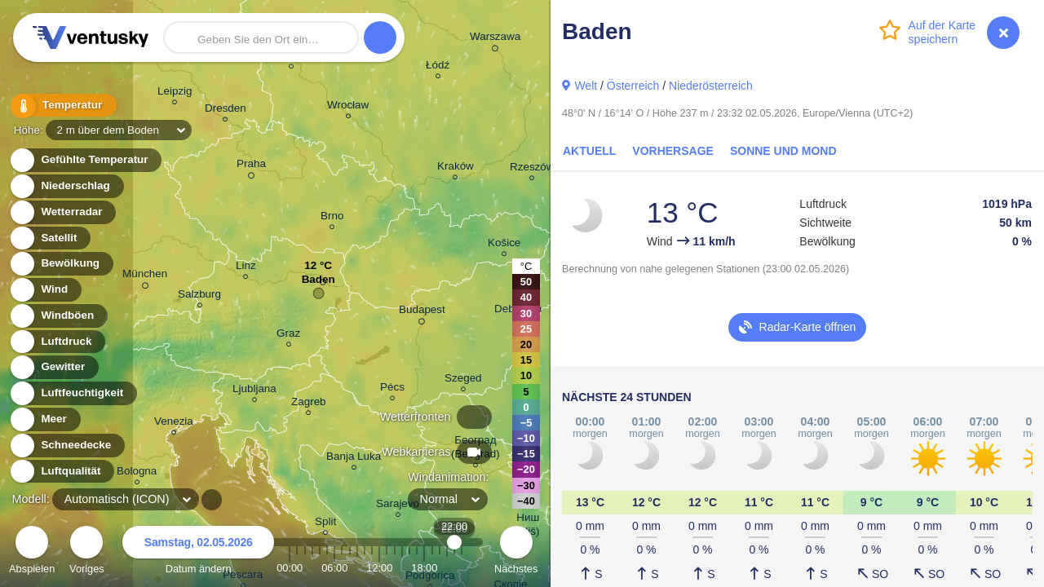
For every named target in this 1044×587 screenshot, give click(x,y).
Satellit (49, 238)
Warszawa (495, 39)
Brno (332, 218)
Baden (318, 283)
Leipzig (174, 93)
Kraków (455, 168)
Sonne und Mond (783, 150)
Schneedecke (66, 445)
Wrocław (348, 107)
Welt (585, 85)
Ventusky (88, 37)
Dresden (225, 110)
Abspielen (32, 552)
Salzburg (199, 296)
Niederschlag (66, 186)
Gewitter (53, 367)
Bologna (137, 473)
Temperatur (61, 105)
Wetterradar (62, 212)
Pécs (392, 389)
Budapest (422, 312)
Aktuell (589, 150)
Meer (44, 419)
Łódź (437, 67)
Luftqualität (61, 471)
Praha (251, 166)
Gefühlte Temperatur (85, 160)
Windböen (58, 316)
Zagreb (308, 404)
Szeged (463, 380)
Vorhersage (673, 150)
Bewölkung (61, 264)
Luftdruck (56, 342)
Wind (45, 290)
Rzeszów (532, 169)
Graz (288, 335)
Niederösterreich (711, 85)
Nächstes (515, 552)
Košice (504, 245)
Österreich (633, 85)
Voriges (86, 552)
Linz (246, 267)
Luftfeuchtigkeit (72, 393)
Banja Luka (353, 458)
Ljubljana (254, 390)
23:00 (462, 568)
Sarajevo (397, 505)
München (144, 276)
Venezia (173, 423)
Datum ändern (198, 552)
